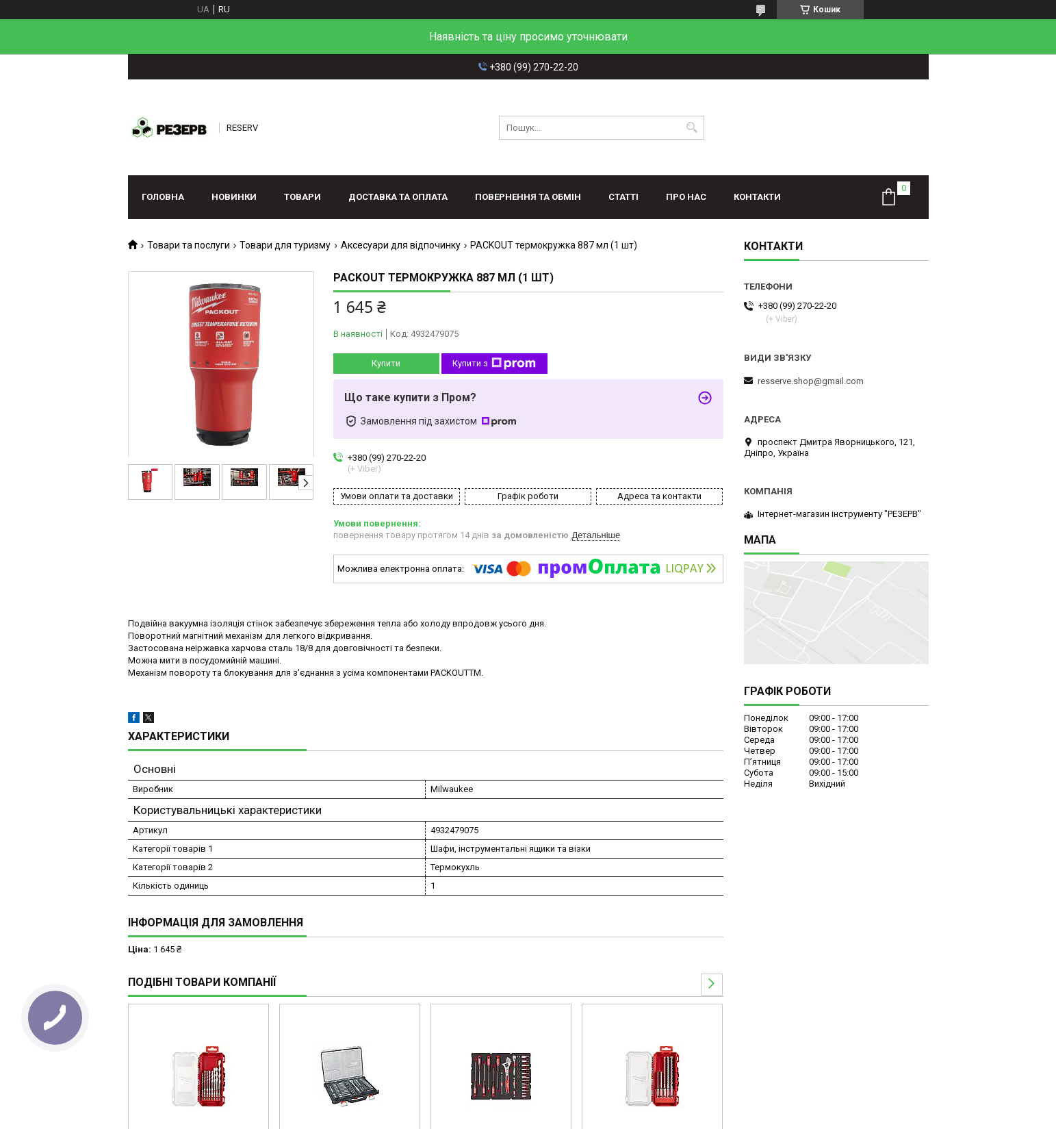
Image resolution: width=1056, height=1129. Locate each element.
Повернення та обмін (528, 197)
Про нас (686, 197)
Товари (302, 197)
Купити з (494, 363)
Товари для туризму (285, 245)
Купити (386, 363)
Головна (163, 197)
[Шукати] (692, 128)
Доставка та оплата (398, 197)
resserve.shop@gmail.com (811, 381)
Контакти (757, 197)
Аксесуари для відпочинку (401, 245)
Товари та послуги (188, 245)
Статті (623, 197)
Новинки (234, 197)
